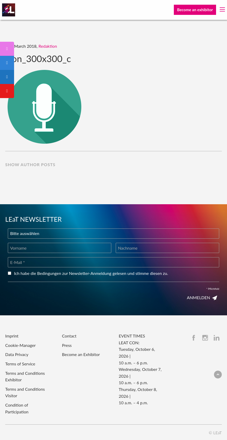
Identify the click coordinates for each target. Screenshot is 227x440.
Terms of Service (20, 363)
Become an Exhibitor (81, 354)
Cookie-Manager (20, 345)
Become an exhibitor (195, 9)
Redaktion (48, 46)
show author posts (30, 164)
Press (67, 345)
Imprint (12, 335)
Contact (69, 335)
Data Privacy (16, 354)
